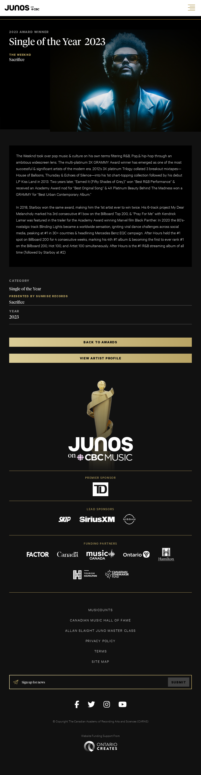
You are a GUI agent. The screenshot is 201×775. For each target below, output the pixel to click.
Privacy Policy (101, 640)
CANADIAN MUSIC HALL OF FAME (100, 620)
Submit (178, 682)
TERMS (100, 651)
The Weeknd (20, 55)
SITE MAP (100, 661)
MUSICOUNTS (100, 609)
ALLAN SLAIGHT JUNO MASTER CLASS (100, 630)
